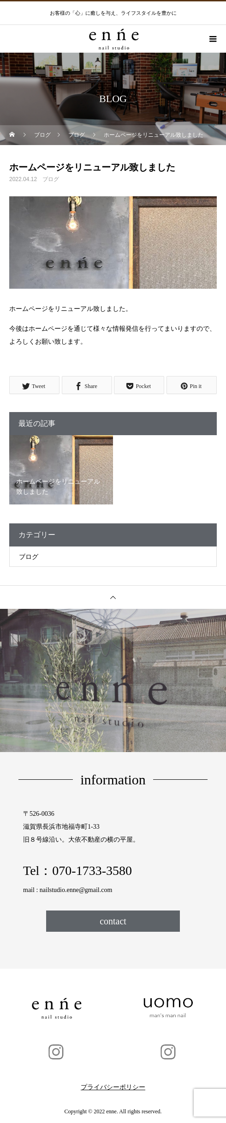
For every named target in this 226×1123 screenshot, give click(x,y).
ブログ (50, 179)
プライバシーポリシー (113, 1087)
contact (113, 921)
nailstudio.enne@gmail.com (76, 889)
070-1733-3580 (92, 870)
